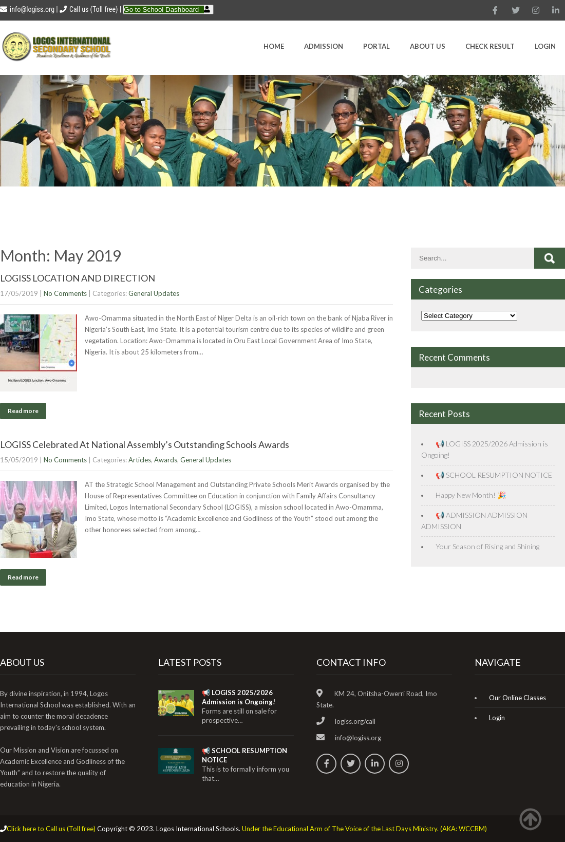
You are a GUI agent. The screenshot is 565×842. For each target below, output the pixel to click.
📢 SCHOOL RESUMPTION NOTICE (494, 475)
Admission (323, 46)
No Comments (65, 293)
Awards (165, 460)
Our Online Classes (517, 698)
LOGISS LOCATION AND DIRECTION (77, 278)
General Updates (153, 293)
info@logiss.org (27, 9)
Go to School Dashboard (161, 9)
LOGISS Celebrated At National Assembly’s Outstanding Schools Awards (144, 444)
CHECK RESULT (490, 46)
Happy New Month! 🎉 (471, 495)
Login (545, 46)
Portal (376, 46)
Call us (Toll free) (93, 9)
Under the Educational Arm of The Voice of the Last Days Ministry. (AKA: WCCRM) (364, 829)
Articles (139, 460)
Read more (23, 411)
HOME (273, 46)
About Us (427, 46)
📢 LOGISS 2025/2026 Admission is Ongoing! (238, 697)
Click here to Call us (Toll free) (51, 829)
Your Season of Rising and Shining (487, 546)
